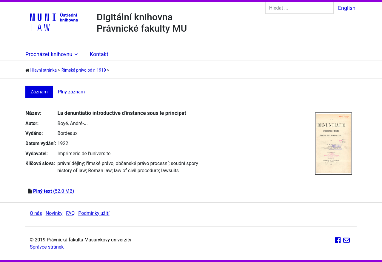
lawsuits (170, 170)
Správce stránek (47, 247)
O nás (36, 213)
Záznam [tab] (39, 92)
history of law (71, 170)
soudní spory (184, 163)
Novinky (54, 213)
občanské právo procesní (142, 163)
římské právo (100, 163)
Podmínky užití (93, 213)
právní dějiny (70, 163)
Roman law (100, 170)
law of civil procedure (136, 170)
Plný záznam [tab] (71, 92)
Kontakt (99, 54)
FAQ (70, 213)
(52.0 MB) (53, 191)
